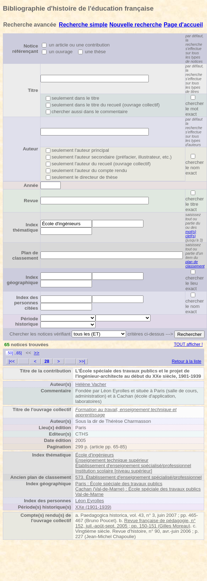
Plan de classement (25, 255)
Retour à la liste (186, 361)
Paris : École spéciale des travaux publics (118, 483)
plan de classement (195, 264)
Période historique (26, 321)
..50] (9, 353)
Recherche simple (83, 25)
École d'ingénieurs (94, 455)
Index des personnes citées (26, 303)
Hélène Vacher (90, 384)
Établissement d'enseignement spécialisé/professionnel (133, 465)
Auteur (30, 148)
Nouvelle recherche (135, 25)
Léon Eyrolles (89, 500)
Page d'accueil (183, 25)
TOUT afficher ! (188, 344)
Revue (31, 200)
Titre (33, 90)
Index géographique (22, 280)
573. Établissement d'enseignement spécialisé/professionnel (138, 477)
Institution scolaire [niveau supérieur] (113, 471)
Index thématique (25, 227)
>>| (82, 361)
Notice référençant (25, 48)
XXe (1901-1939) (93, 507)
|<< (12, 361)
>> (36, 352)
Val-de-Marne (89, 494)
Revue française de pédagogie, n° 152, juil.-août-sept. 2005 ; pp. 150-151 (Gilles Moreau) (135, 523)
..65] (18, 353)
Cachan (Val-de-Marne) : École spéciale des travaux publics (138, 489)
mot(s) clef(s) (190, 233)
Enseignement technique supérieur (111, 460)
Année (30, 185)
